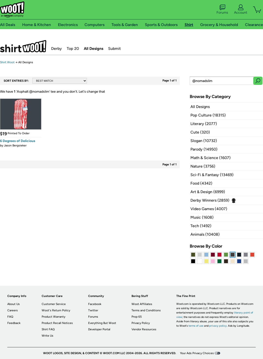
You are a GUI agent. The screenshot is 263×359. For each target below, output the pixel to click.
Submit (114, 48)
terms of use (195, 325)
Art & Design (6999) (207, 191)
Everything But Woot (102, 323)
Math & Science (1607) (210, 157)
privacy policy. (218, 325)
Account (240, 9)
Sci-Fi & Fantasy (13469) (212, 174)
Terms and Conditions (146, 310)
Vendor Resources (144, 329)
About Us (13, 304)
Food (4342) (201, 183)
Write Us (47, 335)
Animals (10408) (205, 234)
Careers (12, 310)
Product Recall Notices (57, 323)
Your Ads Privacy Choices (197, 353)
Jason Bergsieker (15, 145)
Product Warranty (53, 316)
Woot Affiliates (142, 304)
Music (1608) (202, 217)
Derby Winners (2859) (209, 200)
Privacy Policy (141, 323)
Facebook (94, 304)
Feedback (13, 323)
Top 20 (73, 48)
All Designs (93, 48)
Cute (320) (200, 132)
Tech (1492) (200, 226)
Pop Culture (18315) (208, 115)
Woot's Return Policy (56, 310)
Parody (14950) (203, 149)
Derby (56, 48)
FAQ (10, 316)
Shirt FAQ (48, 329)
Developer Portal (99, 329)
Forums (222, 9)
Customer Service (54, 304)
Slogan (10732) (203, 140)
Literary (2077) (203, 123)
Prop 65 (137, 316)
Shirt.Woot (23, 46)
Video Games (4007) (208, 208)
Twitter (93, 310)
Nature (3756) (202, 166)
